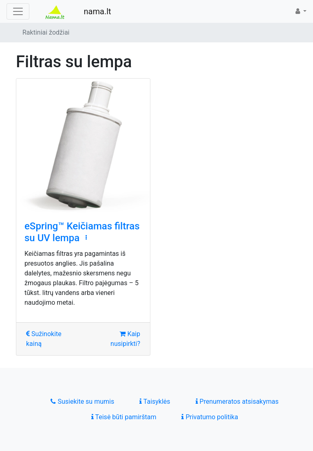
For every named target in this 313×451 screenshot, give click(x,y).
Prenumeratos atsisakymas (237, 401)
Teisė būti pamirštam (123, 417)
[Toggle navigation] (18, 11)
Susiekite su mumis (82, 401)
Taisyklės (154, 401)
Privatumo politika (209, 417)
